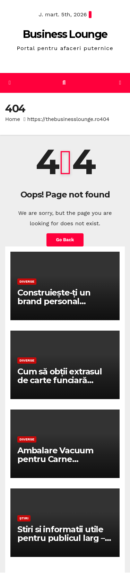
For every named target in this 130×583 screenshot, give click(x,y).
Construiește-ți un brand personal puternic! (53, 301)
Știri (23, 518)
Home (12, 119)
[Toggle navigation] (120, 83)
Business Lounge (65, 34)
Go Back (65, 239)
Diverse (26, 281)
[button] (64, 82)
